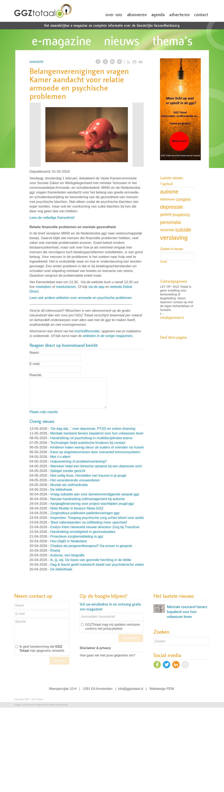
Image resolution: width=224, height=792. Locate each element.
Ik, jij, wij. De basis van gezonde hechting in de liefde (90, 560)
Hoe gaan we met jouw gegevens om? (107, 655)
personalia (170, 222)
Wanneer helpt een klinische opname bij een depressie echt (96, 466)
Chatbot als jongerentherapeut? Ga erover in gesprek (91, 546)
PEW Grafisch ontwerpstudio (56, 705)
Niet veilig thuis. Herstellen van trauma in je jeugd (88, 475)
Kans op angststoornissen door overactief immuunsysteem (95, 452)
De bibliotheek (61, 490)
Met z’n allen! (60, 457)
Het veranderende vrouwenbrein (75, 480)
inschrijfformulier (87, 331)
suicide (183, 230)
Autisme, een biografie (67, 555)
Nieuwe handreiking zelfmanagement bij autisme (87, 499)
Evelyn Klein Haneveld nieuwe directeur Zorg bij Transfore (95, 527)
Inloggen (17, 705)
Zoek (163, 261)
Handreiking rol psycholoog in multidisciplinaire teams (91, 438)
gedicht (166, 214)
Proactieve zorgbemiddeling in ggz (76, 536)
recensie (167, 230)
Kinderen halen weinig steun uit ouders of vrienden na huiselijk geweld (104, 447)
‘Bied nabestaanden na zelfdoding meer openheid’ (88, 522)
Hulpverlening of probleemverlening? (78, 461)
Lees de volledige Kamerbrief (52, 218)
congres (183, 199)
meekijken (43, 287)
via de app (96, 287)
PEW (170, 688)
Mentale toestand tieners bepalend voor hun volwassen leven (97, 433)
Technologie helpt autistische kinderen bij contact (87, 443)
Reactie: (36, 375)
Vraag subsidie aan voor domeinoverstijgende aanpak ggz (94, 494)
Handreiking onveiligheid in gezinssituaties (82, 532)
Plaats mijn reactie (44, 412)
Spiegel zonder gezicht (67, 471)
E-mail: (35, 364)
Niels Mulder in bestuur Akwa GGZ (77, 508)
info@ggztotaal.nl (172, 317)
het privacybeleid (110, 628)
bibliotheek (167, 199)
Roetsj (55, 550)
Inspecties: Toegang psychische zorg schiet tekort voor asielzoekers (102, 518)
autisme (169, 191)
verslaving (174, 237)
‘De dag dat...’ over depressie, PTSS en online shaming (92, 429)
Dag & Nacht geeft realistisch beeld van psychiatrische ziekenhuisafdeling (106, 565)
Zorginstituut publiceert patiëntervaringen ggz (85, 513)
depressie (171, 207)
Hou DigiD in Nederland (68, 541)
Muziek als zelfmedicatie (69, 485)
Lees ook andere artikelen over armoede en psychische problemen (81, 298)
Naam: (35, 353)
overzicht (36, 62)
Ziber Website (28, 705)
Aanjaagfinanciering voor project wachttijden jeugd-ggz (92, 504)
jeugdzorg (181, 214)
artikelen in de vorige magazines (107, 336)
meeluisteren (66, 287)
